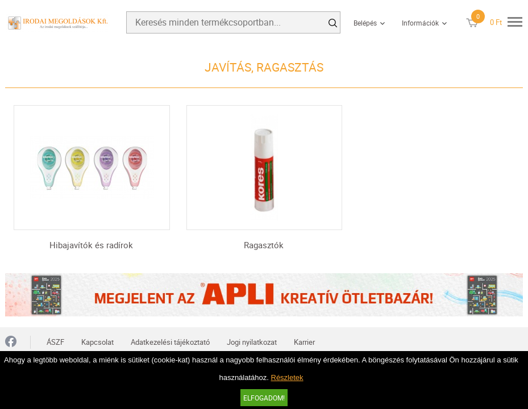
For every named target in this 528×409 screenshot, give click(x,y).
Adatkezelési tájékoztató (170, 342)
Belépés (365, 22)
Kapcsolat (97, 342)
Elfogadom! (264, 397)
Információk (420, 22)
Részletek (287, 377)
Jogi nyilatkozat (252, 342)
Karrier (304, 342)
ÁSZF (55, 342)
